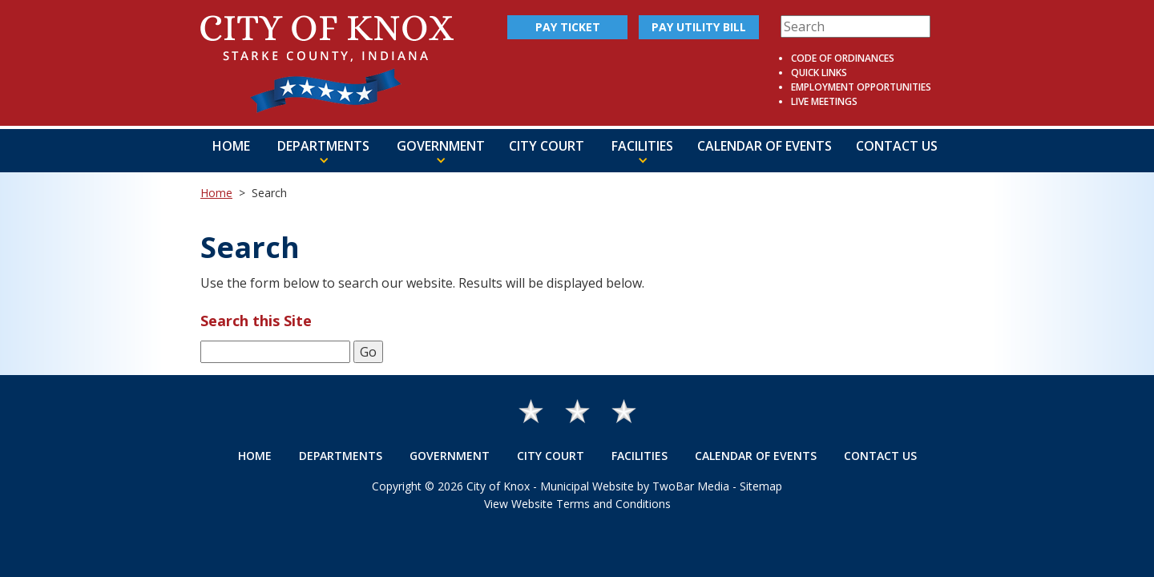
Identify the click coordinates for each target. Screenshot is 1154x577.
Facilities (639, 455)
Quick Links (819, 72)
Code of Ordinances (842, 58)
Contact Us (897, 146)
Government (450, 455)
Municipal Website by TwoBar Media (634, 486)
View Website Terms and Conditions (577, 503)
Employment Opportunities (861, 87)
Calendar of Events (764, 146)
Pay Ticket (567, 26)
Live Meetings (824, 101)
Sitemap (761, 486)
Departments (340, 455)
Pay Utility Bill (699, 26)
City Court (546, 146)
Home (231, 146)
